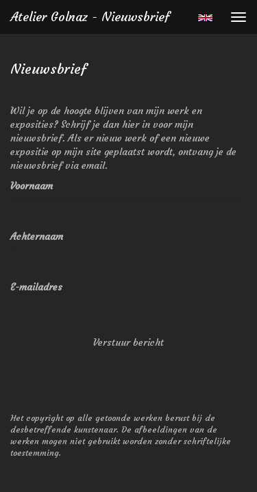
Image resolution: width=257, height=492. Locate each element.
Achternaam (36, 236)
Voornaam (31, 186)
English (205, 18)
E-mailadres (36, 287)
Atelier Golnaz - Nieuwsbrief (90, 17)
